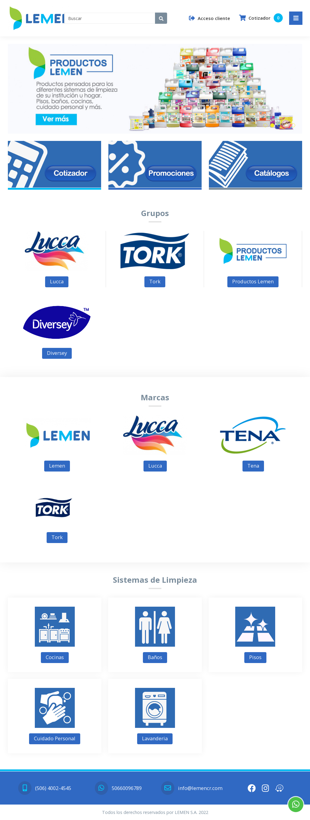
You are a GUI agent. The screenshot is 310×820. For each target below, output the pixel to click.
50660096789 (118, 788)
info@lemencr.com (191, 788)
